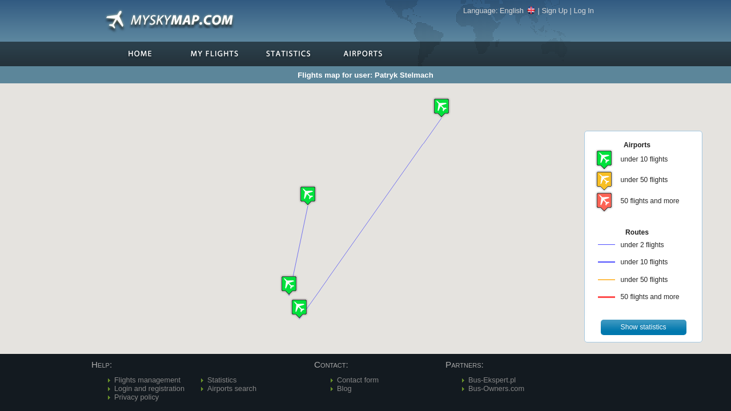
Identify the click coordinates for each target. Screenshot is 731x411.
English (518, 10)
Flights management (147, 380)
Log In (583, 10)
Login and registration (149, 388)
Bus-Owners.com (496, 388)
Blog (344, 388)
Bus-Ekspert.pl (492, 380)
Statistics (221, 380)
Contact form (358, 380)
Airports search (231, 388)
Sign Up (554, 10)
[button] (308, 195)
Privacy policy (136, 397)
